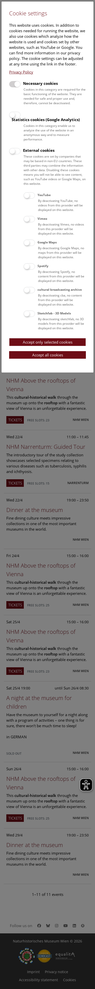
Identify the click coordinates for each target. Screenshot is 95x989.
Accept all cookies (47, 354)
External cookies (38, 150)
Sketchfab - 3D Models (54, 313)
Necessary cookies (40, 83)
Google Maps (47, 242)
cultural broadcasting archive (59, 289)
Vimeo (42, 218)
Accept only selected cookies (47, 342)
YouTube (44, 195)
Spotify (42, 266)
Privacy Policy (21, 72)
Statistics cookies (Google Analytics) (46, 119)
